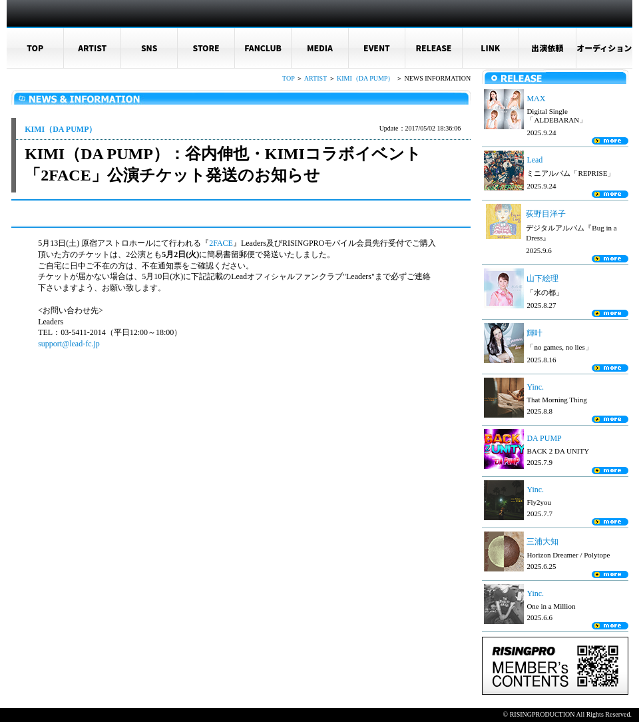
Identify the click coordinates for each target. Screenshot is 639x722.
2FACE (221, 243)
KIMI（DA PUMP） (365, 78)
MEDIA (320, 47)
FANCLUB (263, 47)
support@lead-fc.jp (69, 343)
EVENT (376, 47)
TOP (35, 47)
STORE (206, 47)
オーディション (604, 47)
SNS (149, 47)
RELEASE (433, 47)
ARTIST (92, 47)
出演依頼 (547, 47)
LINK (490, 47)
